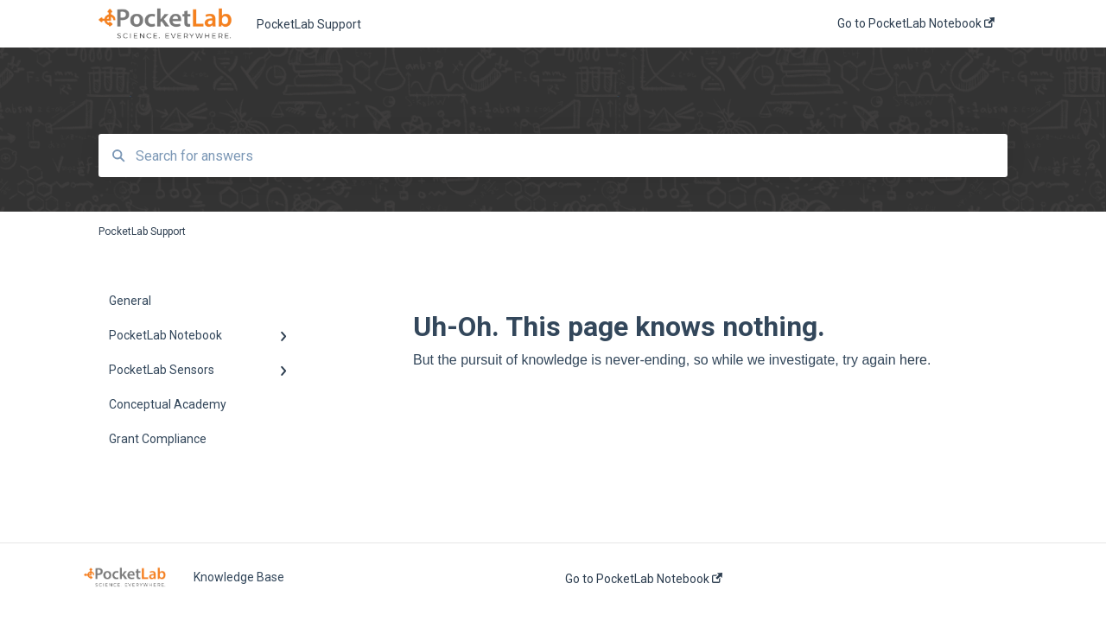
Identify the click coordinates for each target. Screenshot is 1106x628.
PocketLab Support (309, 24)
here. (915, 359)
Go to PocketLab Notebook (643, 579)
